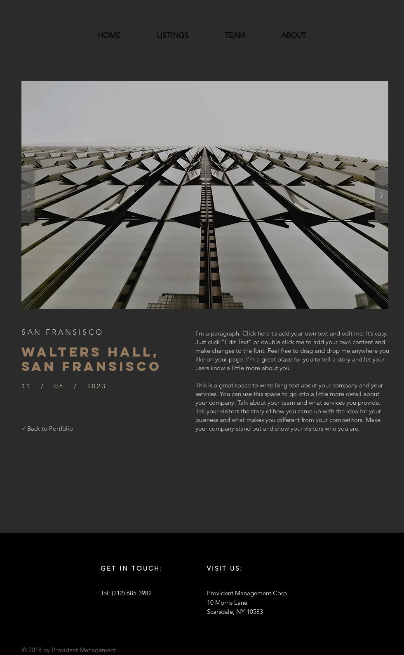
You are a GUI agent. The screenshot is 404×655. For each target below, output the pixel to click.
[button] (204, 195)
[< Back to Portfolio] (47, 428)
